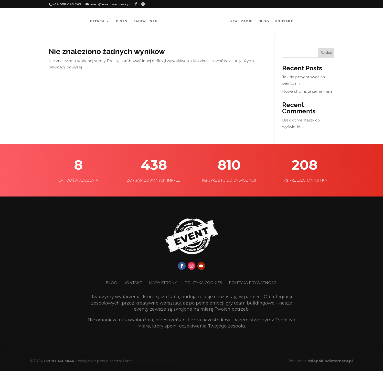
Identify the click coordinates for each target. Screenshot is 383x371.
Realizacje (241, 21)
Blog (264, 21)
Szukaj (326, 53)
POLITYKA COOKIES (203, 282)
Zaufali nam (145, 21)
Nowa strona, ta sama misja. (307, 91)
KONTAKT (133, 282)
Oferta (97, 21)
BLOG (112, 282)
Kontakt (284, 21)
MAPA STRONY (163, 282)
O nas (121, 21)
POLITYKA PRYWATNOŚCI (253, 282)
